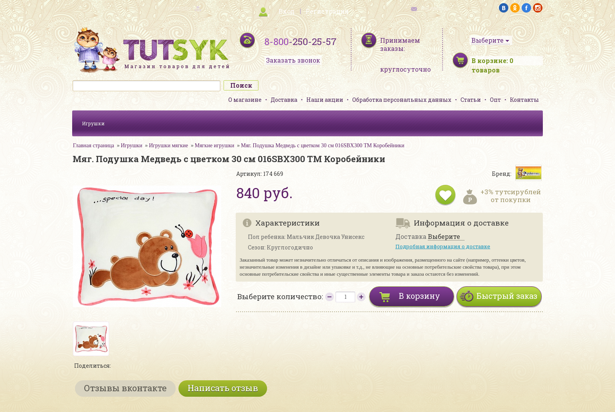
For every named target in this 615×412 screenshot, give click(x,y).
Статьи (470, 99)
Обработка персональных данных (401, 99)
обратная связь (435, 8)
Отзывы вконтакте (125, 388)
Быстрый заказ (507, 296)
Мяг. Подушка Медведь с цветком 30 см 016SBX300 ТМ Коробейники (322, 145)
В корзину (419, 296)
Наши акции (324, 99)
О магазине (245, 99)
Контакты (524, 99)
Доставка (284, 99)
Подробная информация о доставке (442, 246)
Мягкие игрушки (214, 145)
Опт (495, 99)
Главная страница (93, 145)
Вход (286, 11)
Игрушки (93, 123)
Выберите (444, 236)
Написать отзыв (222, 388)
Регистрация (327, 11)
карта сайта (179, 8)
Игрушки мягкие (168, 145)
